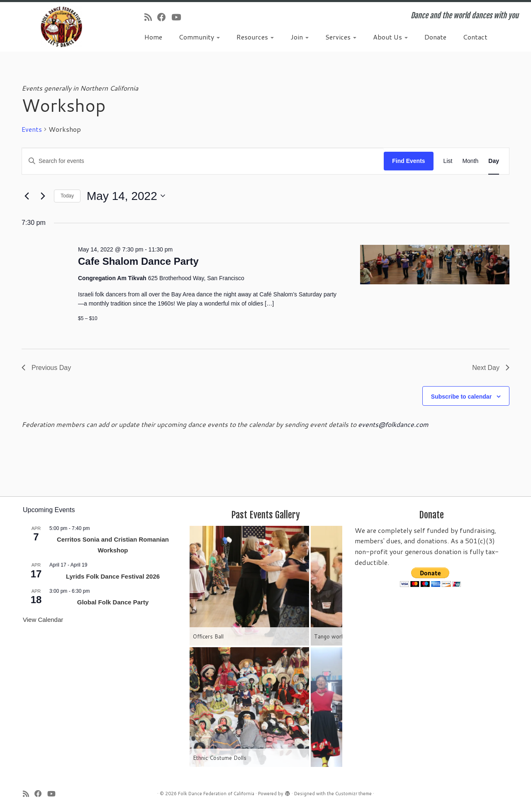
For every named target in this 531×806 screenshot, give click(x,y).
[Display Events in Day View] (493, 161)
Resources (255, 37)
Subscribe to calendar (461, 396)
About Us (390, 37)
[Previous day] (27, 196)
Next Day (490, 367)
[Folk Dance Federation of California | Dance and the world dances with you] (61, 26)
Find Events (408, 161)
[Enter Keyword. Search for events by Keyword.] (203, 161)
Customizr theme (353, 793)
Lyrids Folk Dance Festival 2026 (113, 576)
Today (67, 196)
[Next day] (43, 196)
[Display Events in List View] (448, 161)
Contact (475, 37)
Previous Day (46, 367)
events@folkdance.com (393, 424)
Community (199, 37)
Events (32, 129)
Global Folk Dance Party (113, 602)
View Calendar (43, 619)
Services (340, 37)
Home (153, 37)
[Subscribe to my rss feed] (150, 17)
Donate (435, 37)
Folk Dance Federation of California (216, 793)
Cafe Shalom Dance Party (138, 261)
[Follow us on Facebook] (164, 17)
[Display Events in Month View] (470, 161)
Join (299, 37)
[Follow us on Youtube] (178, 17)
